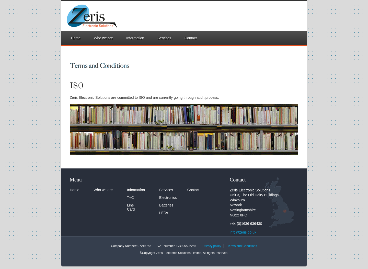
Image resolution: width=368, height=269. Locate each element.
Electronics (168, 197)
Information (135, 38)
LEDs (163, 213)
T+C (130, 197)
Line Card (131, 207)
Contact (191, 38)
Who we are (103, 38)
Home (75, 38)
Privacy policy (211, 246)
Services (164, 38)
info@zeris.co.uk (243, 232)
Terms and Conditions (242, 246)
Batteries (166, 205)
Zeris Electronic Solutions (86, 16)
